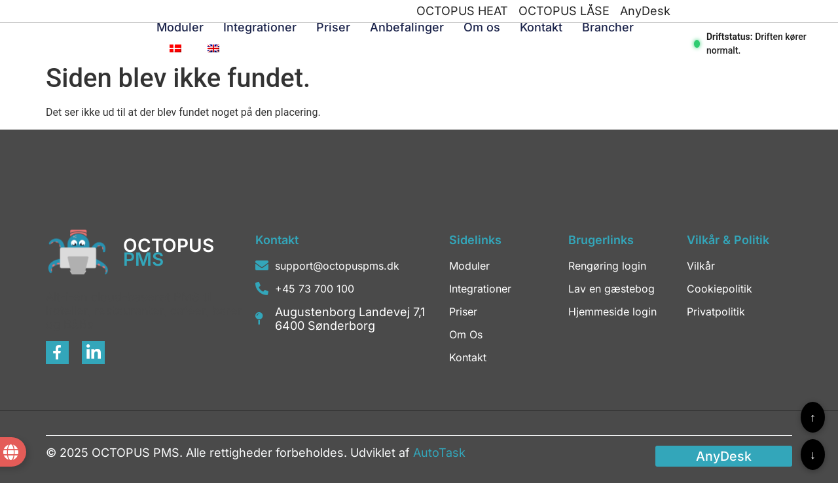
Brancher (608, 27)
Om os (482, 27)
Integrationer (260, 27)
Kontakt (541, 27)
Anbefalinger (407, 27)
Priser (333, 27)
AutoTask (439, 452)
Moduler (180, 27)
